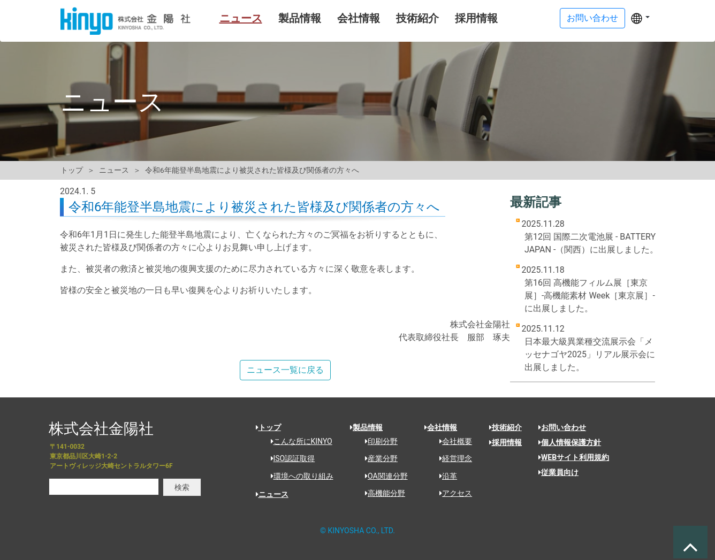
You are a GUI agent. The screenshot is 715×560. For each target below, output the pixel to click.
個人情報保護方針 (569, 442)
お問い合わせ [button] (592, 18)
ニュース (227, 18)
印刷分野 (378, 441)
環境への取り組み (298, 476)
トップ (71, 170)
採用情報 (462, 18)
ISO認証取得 (289, 458)
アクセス (452, 493)
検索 (181, 487)
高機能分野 (381, 493)
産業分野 (378, 458)
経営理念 (452, 458)
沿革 (444, 476)
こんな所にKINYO (297, 441)
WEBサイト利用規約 (573, 457)
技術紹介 (403, 18)
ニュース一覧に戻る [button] (285, 370)
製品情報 (285, 18)
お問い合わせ (562, 427)
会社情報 (344, 18)
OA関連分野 (383, 476)
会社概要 (452, 441)
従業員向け (558, 472)
